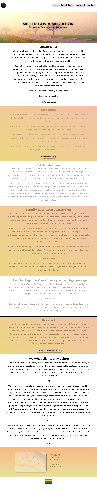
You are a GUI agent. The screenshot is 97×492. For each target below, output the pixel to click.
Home (56, 5)
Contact (92, 5)
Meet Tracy (67, 5)
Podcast (81, 5)
